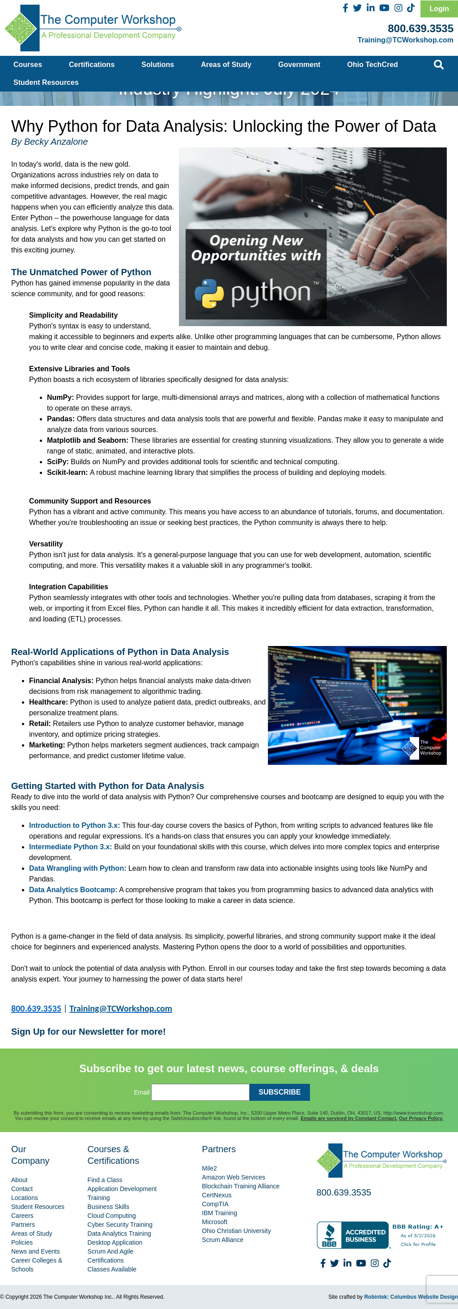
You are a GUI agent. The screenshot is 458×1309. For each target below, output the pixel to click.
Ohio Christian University (236, 1230)
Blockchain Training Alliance (241, 1186)
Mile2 (209, 1168)
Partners (23, 1224)
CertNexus (217, 1195)
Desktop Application (115, 1242)
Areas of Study (226, 64)
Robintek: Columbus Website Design (411, 1297)
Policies (22, 1242)
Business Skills (108, 1206)
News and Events (35, 1251)
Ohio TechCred (372, 64)
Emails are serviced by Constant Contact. (349, 1118)
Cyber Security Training (120, 1224)
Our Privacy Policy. (421, 1118)
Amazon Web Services (233, 1177)
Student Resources (46, 82)
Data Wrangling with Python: (77, 868)
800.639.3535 (421, 28)
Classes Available (112, 1269)
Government (299, 64)
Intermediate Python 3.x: (70, 847)
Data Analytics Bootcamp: (73, 890)
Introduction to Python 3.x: (74, 825)
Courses (27, 64)
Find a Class (105, 1179)
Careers (22, 1215)
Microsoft (215, 1221)
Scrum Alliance (223, 1239)
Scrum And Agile (111, 1251)
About (19, 1179)
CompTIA (215, 1204)
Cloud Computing (112, 1215)
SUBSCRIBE (280, 1092)
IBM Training (219, 1213)
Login (439, 9)
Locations (24, 1197)
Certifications (91, 64)
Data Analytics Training (119, 1233)
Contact (22, 1188)
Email (141, 1092)
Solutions (157, 64)
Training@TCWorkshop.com (406, 40)
